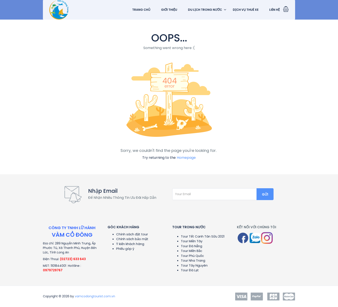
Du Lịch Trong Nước (205, 10)
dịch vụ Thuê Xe (245, 10)
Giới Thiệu (169, 10)
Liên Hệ (274, 10)
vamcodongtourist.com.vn (95, 296)
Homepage (186, 157)
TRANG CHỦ (141, 10)
